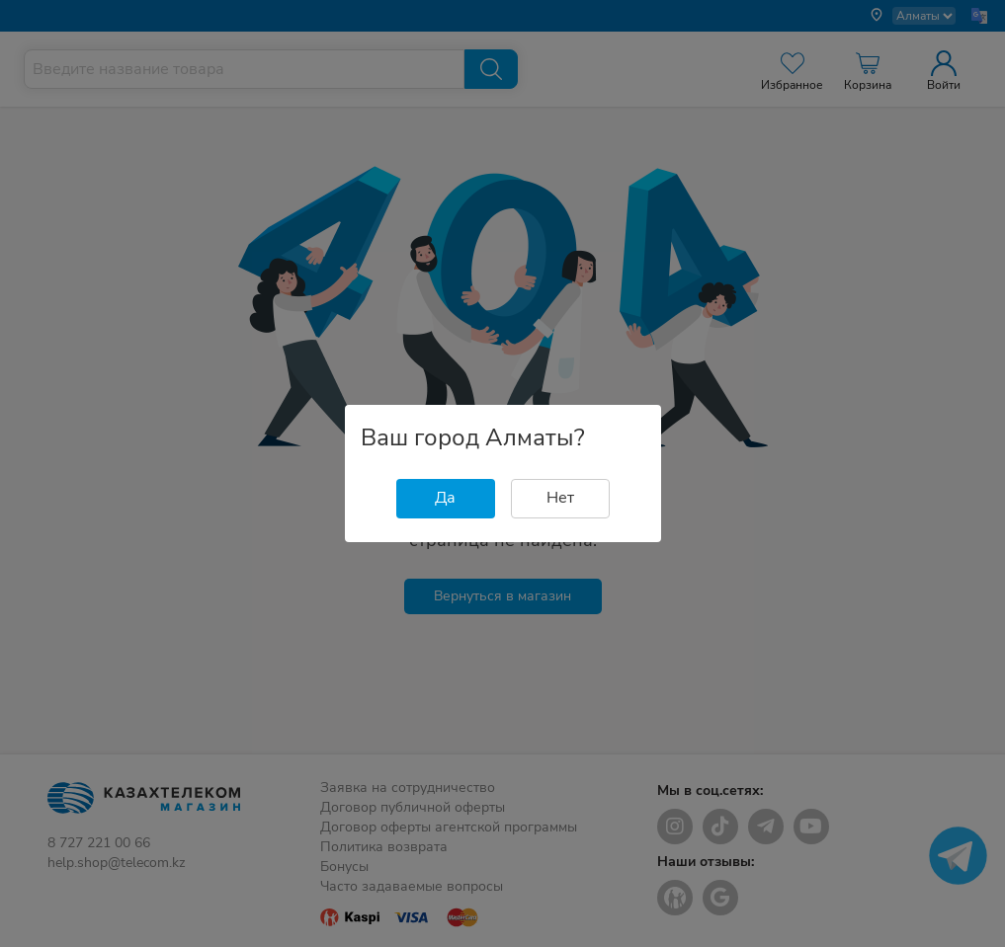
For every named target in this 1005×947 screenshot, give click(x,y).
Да (445, 498)
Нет (560, 498)
